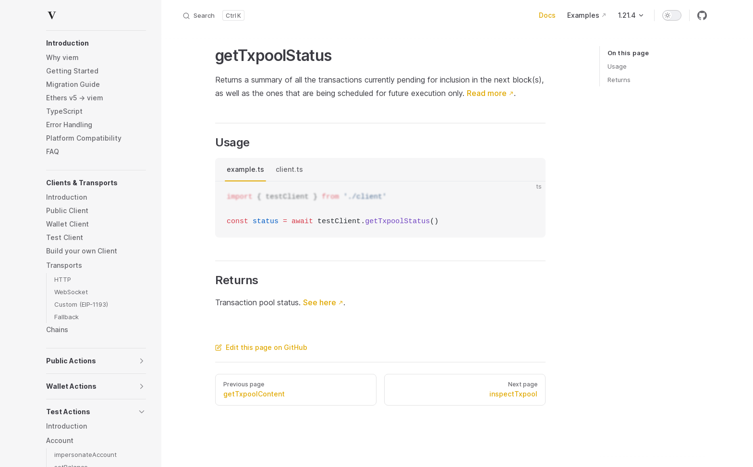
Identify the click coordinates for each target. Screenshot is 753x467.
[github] (702, 15)
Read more (487, 93)
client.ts (289, 169)
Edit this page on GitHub (261, 347)
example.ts (245, 169)
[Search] (213, 15)
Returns (619, 80)
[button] (96, 43)
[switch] (671, 15)
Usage (617, 66)
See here (319, 302)
